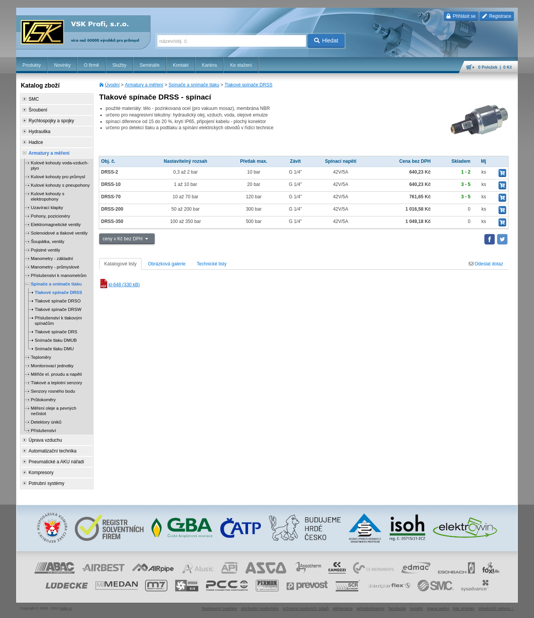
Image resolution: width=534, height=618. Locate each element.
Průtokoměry (43, 399)
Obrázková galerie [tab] (166, 264)
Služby (119, 65)
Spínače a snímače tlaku (194, 85)
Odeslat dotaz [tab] (486, 264)
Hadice (36, 142)
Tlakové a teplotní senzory (56, 382)
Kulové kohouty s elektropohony (47, 196)
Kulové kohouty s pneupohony (60, 185)
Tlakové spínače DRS (56, 331)
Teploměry (41, 357)
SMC (34, 99)
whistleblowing (370, 608)
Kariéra (209, 65)
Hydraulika (40, 131)
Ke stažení (241, 65)
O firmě (91, 65)
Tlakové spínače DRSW (58, 309)
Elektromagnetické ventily (56, 224)
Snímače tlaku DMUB (56, 340)
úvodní (416, 608)
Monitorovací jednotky (52, 365)
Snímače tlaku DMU (54, 348)
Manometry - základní (52, 258)
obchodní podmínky (260, 608)
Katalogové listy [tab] (120, 264)
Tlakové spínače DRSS (248, 85)
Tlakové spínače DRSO (58, 301)
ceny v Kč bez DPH (123, 238)
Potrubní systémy (46, 483)
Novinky (62, 65)
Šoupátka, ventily (47, 241)
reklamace (343, 608)
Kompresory (41, 472)
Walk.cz (66, 608)
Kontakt (181, 65)
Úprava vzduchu (45, 440)
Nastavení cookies (219, 608)
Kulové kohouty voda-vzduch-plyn (59, 165)
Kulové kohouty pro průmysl (58, 176)
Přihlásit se (460, 16)
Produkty (31, 65)
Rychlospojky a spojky (51, 120)
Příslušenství (43, 430)
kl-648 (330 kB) (119, 284)
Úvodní (112, 85)
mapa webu (438, 608)
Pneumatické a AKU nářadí (56, 461)
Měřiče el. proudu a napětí (56, 374)
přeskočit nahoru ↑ (496, 608)
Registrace (496, 16)
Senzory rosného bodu (53, 391)
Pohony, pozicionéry (50, 216)
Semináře (149, 65)
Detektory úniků (46, 422)
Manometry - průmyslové (55, 267)
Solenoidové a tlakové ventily (59, 233)
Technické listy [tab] (211, 264)
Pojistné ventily (45, 250)
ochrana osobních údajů (305, 608)
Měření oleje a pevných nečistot (53, 411)
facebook (397, 608)
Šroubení (38, 110)
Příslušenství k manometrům (58, 275)
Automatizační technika (52, 451)
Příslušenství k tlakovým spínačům (58, 321)
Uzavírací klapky (47, 207)
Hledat (326, 40)
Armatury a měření (144, 85)
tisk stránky (464, 608)
